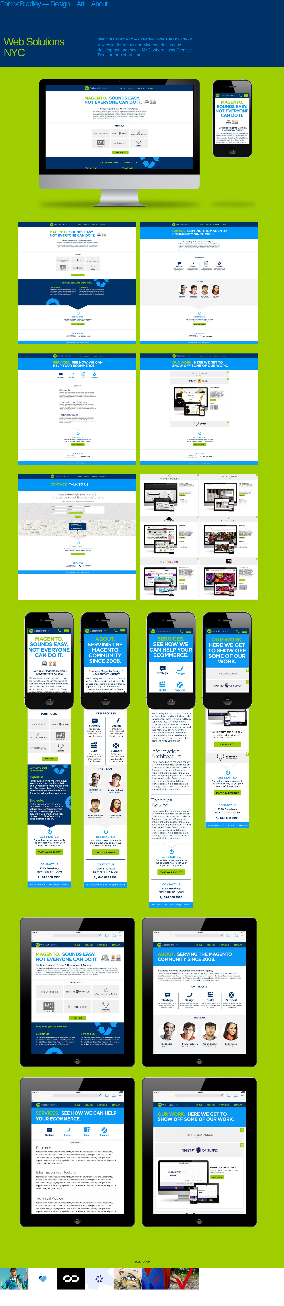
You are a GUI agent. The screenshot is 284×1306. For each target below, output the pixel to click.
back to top (142, 1261)
